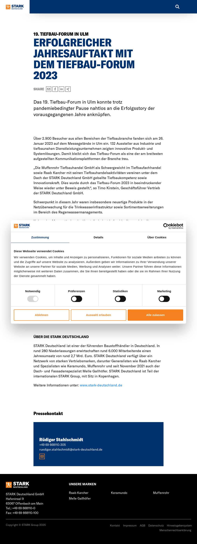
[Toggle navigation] (188, 7)
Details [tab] (98, 237)
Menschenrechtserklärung (175, 530)
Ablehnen (41, 315)
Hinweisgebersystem (179, 525)
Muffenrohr (161, 493)
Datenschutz (156, 525)
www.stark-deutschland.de (101, 385)
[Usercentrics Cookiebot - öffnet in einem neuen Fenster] (166, 226)
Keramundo (119, 493)
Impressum (130, 525)
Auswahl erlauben (98, 315)
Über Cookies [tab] (156, 237)
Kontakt (115, 525)
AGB (142, 525)
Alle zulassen (155, 315)
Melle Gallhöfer (80, 498)
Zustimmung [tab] (40, 237)
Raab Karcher (78, 493)
